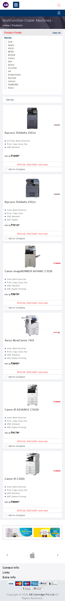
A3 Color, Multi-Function (18, 140)
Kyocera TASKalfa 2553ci (20, 132)
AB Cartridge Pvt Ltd (41, 594)
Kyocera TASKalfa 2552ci (20, 202)
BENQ (11, 52)
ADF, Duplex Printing (16, 289)
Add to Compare (16, 169)
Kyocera (12, 78)
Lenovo (11, 81)
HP (9, 71)
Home (6, 25)
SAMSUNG (13, 84)
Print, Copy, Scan (15, 213)
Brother (11, 55)
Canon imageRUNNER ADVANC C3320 (28, 271)
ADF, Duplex (12, 219)
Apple (11, 45)
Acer (10, 42)
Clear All (57, 32)
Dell (10, 61)
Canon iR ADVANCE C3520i (22, 409)
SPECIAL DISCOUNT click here (32, 164)
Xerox (11, 88)
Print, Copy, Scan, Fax (17, 144)
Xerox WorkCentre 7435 (19, 340)
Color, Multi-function (17, 210)
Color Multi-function (16, 279)
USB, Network (13, 147)
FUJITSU (12, 68)
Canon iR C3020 (14, 478)
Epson (11, 65)
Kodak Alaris (14, 75)
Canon (11, 58)
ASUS (11, 48)
